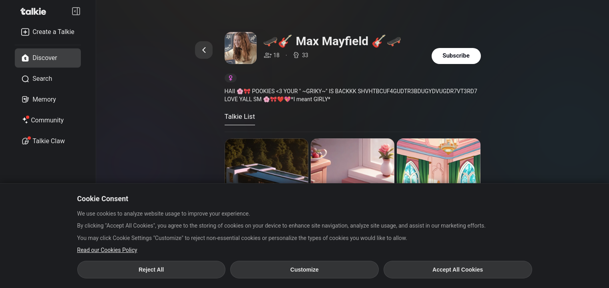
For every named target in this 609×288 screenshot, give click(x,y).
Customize (304, 269)
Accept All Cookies (457, 269)
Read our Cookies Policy (107, 250)
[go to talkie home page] (35, 11)
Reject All (151, 269)
